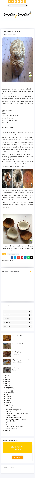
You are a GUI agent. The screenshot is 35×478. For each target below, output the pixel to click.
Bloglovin (18, 326)
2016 (6, 385)
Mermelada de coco (12, 428)
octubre (8, 391)
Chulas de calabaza (18, 336)
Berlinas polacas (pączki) (13, 410)
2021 (6, 377)
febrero (8, 406)
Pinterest (18, 323)
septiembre (9, 393)
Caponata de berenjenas (13, 417)
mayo (8, 400)
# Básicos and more (13, 254)
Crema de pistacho (18, 344)
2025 (6, 376)
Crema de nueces (11, 423)
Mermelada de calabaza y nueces (16, 419)
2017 (6, 383)
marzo (8, 404)
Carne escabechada (12, 425)
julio (7, 396)
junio (8, 398)
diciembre (9, 387)
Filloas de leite (10, 411)
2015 (6, 430)
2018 (6, 381)
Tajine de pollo (10, 421)
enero (8, 408)
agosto (8, 394)
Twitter (18, 311)
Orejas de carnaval (11, 415)
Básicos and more (10, 34)
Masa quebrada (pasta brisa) (14, 427)
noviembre (9, 389)
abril (7, 402)
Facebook (18, 315)
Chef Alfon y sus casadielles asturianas (17, 413)
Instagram (18, 319)
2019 (6, 379)
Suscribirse (17, 457)
